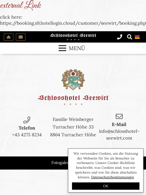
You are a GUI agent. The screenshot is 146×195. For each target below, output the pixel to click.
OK (105, 186)
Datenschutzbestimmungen (112, 177)
